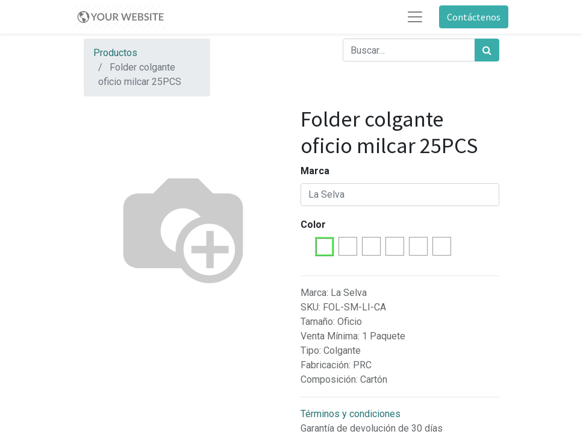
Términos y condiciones (351, 414)
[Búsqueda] (487, 50)
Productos (115, 52)
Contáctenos (473, 17)
